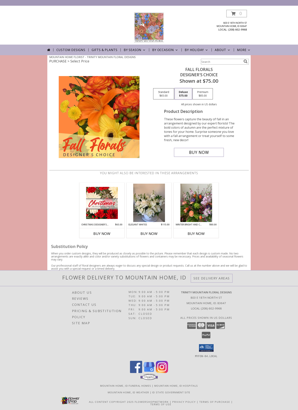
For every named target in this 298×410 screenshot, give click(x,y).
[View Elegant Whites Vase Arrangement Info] (149, 203)
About (223, 50)
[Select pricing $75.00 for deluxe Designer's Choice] (183, 93)
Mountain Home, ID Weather (128, 392)
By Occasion (165, 50)
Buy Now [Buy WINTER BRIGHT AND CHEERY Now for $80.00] (196, 233)
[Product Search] (221, 61)
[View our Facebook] (136, 372)
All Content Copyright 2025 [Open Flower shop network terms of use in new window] (111, 401)
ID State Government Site (171, 392)
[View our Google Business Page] (149, 372)
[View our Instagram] (162, 372)
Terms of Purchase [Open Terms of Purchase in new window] (214, 401)
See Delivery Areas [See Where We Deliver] (211, 278)
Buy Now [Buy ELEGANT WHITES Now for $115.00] (149, 233)
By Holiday (196, 50)
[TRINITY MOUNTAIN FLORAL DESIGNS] (149, 27)
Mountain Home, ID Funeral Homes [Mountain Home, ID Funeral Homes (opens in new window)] (125, 385)
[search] (246, 61)
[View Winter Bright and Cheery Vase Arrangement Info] (196, 203)
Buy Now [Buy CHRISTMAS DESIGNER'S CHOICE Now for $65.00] (101, 233)
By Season (135, 50)
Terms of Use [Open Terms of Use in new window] (160, 404)
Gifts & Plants (104, 50)
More (244, 50)
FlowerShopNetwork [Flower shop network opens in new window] (152, 401)
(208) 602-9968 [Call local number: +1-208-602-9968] (237, 29)
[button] (236, 13)
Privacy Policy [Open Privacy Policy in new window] (184, 401)
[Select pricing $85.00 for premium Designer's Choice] (203, 93)
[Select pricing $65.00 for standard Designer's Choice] (163, 93)
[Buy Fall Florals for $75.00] (199, 152)
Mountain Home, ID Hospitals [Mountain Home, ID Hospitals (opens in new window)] (176, 385)
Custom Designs (70, 50)
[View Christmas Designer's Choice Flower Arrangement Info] (102, 203)
